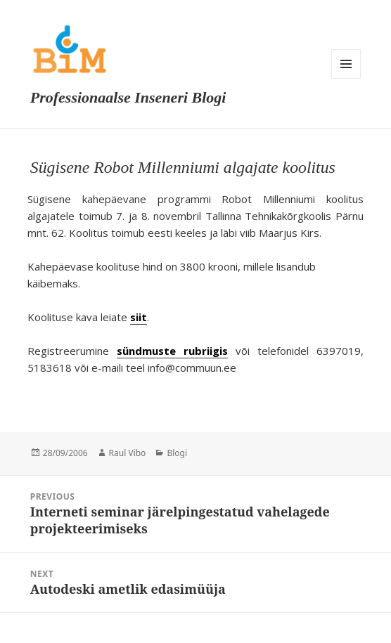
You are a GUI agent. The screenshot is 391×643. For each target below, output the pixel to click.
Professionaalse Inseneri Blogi (128, 97)
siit (138, 317)
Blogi (177, 453)
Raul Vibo (127, 453)
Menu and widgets (346, 64)
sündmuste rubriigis (172, 351)
